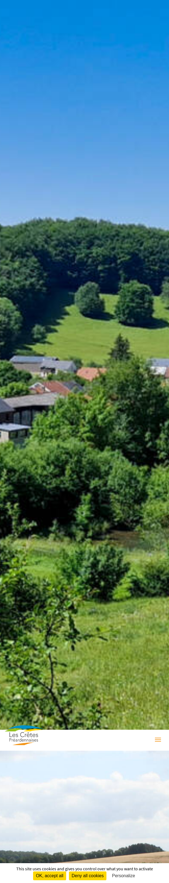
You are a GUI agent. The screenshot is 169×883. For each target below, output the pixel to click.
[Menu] (158, 740)
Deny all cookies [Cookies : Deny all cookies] (88, 875)
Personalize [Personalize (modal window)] (123, 875)
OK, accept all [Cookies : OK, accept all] (49, 875)
